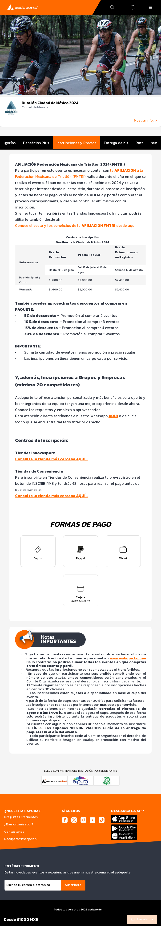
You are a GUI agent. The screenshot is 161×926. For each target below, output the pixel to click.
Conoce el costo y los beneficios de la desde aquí (75, 225)
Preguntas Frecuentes (21, 817)
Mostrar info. (145, 120)
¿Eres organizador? (18, 824)
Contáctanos (14, 831)
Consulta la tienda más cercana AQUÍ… (51, 459)
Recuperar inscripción (20, 838)
